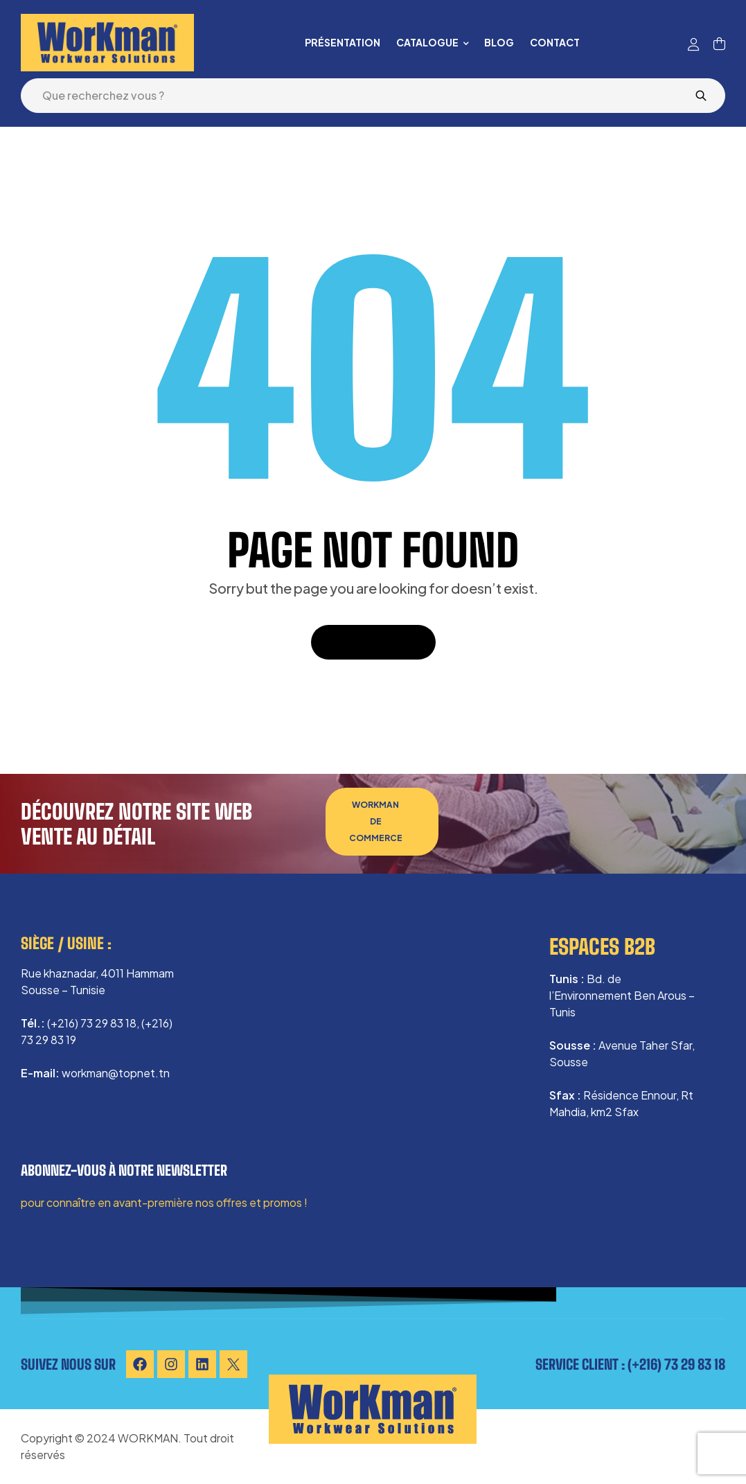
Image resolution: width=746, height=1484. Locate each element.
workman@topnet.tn (116, 1073)
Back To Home (373, 642)
